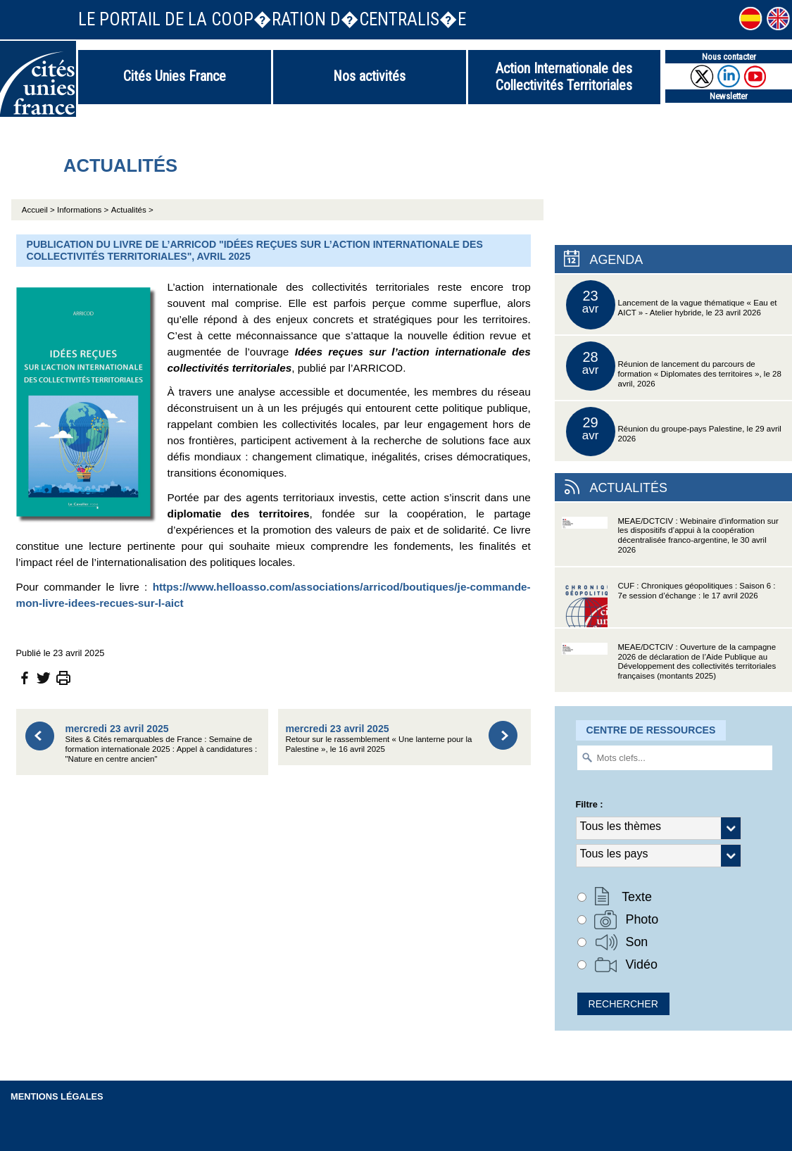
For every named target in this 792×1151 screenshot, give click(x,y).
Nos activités (369, 76)
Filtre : (589, 804)
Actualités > (132, 210)
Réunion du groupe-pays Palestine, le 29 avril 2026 (673, 431)
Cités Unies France (174, 76)
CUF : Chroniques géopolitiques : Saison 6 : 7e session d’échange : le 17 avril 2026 (669, 604)
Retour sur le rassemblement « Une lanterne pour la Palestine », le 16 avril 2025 (378, 738)
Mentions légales (57, 1096)
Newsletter (729, 96)
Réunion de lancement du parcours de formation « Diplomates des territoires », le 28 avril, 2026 (673, 366)
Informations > (82, 210)
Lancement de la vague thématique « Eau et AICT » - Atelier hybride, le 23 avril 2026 (671, 304)
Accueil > (39, 210)
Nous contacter (729, 56)
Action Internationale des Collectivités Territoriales (564, 77)
